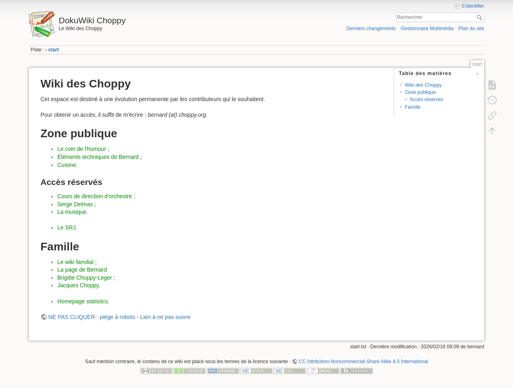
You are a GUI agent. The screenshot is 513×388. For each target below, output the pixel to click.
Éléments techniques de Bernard (98, 157)
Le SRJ (66, 227)
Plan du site (471, 28)
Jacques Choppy (78, 285)
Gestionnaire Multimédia (427, 28)
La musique (71, 212)
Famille (412, 107)
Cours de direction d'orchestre (94, 196)
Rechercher (480, 17)
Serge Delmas (75, 204)
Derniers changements (371, 28)
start (53, 50)
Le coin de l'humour (81, 149)
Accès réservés (426, 99)
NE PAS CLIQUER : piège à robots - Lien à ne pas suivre (119, 317)
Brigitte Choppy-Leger (84, 277)
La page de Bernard (82, 269)
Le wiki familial (75, 262)
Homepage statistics (82, 301)
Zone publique (420, 92)
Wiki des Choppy (423, 85)
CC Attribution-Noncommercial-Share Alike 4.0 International (363, 361)
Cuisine (66, 165)
